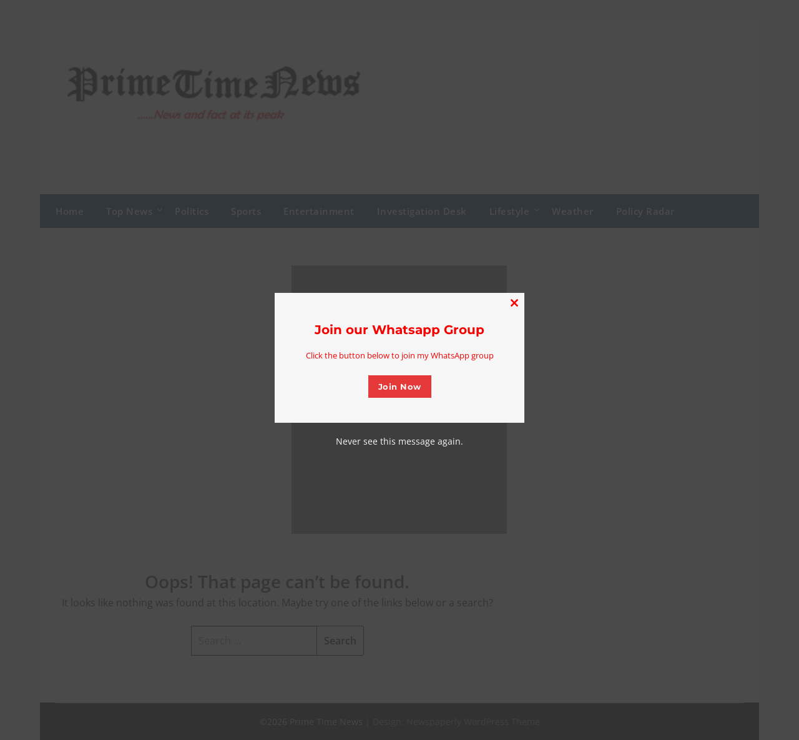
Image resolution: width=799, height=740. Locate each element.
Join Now (399, 387)
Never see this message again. (399, 441)
